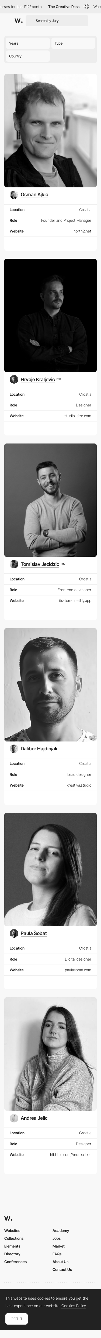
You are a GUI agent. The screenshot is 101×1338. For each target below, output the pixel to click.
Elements (12, 1246)
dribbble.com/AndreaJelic (70, 1154)
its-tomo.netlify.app (75, 600)
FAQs (57, 1254)
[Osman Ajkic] (29, 194)
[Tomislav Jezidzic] (37, 564)
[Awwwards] (19, 21)
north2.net (82, 231)
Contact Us (62, 1269)
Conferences (15, 1261)
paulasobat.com (78, 970)
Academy (61, 1230)
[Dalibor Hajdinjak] (34, 748)
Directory (12, 1254)
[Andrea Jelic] (29, 1118)
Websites (12, 1230)
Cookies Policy (73, 1306)
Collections (13, 1238)
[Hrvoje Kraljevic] (35, 379)
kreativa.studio (79, 785)
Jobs (57, 1238)
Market (59, 1246)
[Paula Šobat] (28, 933)
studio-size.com (77, 415)
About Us (60, 1261)
